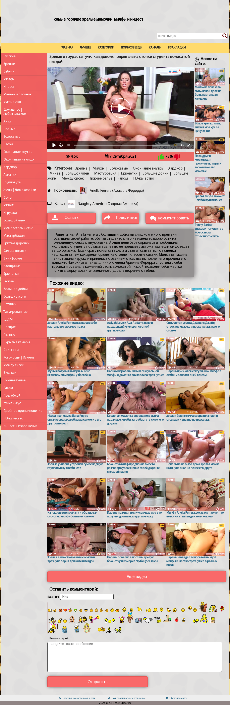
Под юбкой (11, 395)
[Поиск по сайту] (224, 36)
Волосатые (11, 136)
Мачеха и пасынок (17, 94)
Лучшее (85, 47)
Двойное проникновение (22, 411)
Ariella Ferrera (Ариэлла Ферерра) (117, 191)
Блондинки (11, 266)
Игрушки (10, 213)
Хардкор (10, 167)
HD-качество (13, 418)
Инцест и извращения (20, 426)
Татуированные (15, 312)
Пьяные (9, 334)
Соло (7, 197)
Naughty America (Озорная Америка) (108, 204)
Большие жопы (14, 296)
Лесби (8, 144)
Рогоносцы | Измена (19, 357)
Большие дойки (15, 289)
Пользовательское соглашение (127, 698)
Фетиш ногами (14, 251)
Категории (106, 47)
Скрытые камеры (16, 342)
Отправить (98, 682)
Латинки (9, 304)
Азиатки (9, 175)
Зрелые (9, 64)
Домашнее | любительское (14, 112)
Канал (59, 204)
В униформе (12, 258)
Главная (66, 47)
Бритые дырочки (16, 243)
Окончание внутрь (17, 152)
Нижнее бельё (14, 380)
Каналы (155, 47)
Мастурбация (14, 235)
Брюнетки (11, 274)
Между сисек (13, 365)
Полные (9, 129)
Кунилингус (12, 403)
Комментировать (173, 218)
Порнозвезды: (65, 191)
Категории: (63, 169)
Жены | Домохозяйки (19, 190)
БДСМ (8, 319)
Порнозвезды (131, 47)
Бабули (8, 71)
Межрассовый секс (18, 228)
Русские (9, 56)
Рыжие (8, 281)
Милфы (8, 79)
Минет (8, 205)
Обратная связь (176, 698)
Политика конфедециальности (77, 698)
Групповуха (12, 182)
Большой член (14, 220)
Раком (8, 388)
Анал (7, 121)
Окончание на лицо (18, 159)
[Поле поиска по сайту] (192, 36)
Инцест (9, 87)
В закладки (177, 47)
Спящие (9, 327)
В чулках (9, 373)
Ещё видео (136, 576)
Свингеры (11, 350)
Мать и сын (12, 102)
